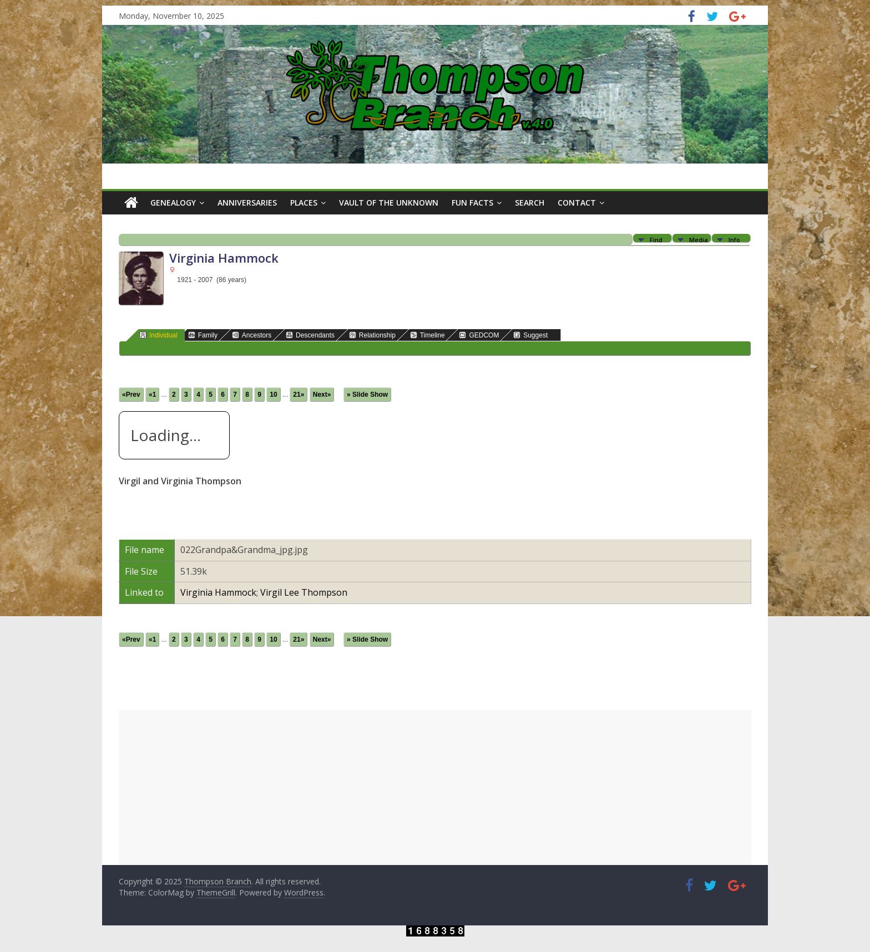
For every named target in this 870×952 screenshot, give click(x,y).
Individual (158, 335)
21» (298, 394)
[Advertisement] (435, 787)
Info (734, 239)
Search (529, 202)
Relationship (372, 335)
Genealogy (173, 202)
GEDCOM (479, 335)
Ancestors (251, 335)
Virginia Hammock (218, 592)
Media (698, 239)
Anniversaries (247, 202)
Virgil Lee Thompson (303, 592)
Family (203, 335)
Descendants (310, 335)
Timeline (427, 335)
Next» (322, 394)
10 (273, 394)
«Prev (131, 394)
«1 (152, 394)
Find (656, 239)
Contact (577, 202)
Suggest (530, 335)
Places (303, 202)
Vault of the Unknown (388, 202)
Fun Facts (472, 202)
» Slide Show (367, 394)
